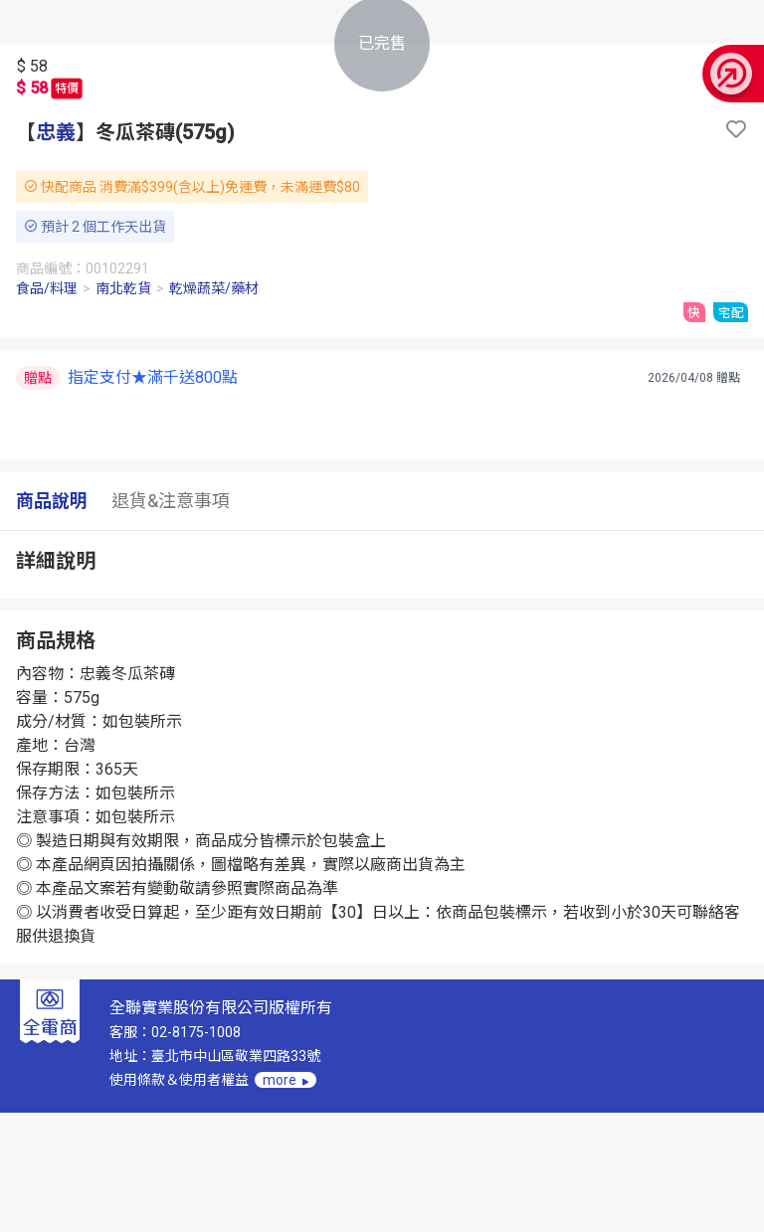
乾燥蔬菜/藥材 (214, 288)
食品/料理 (47, 288)
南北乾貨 (123, 288)
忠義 (56, 132)
